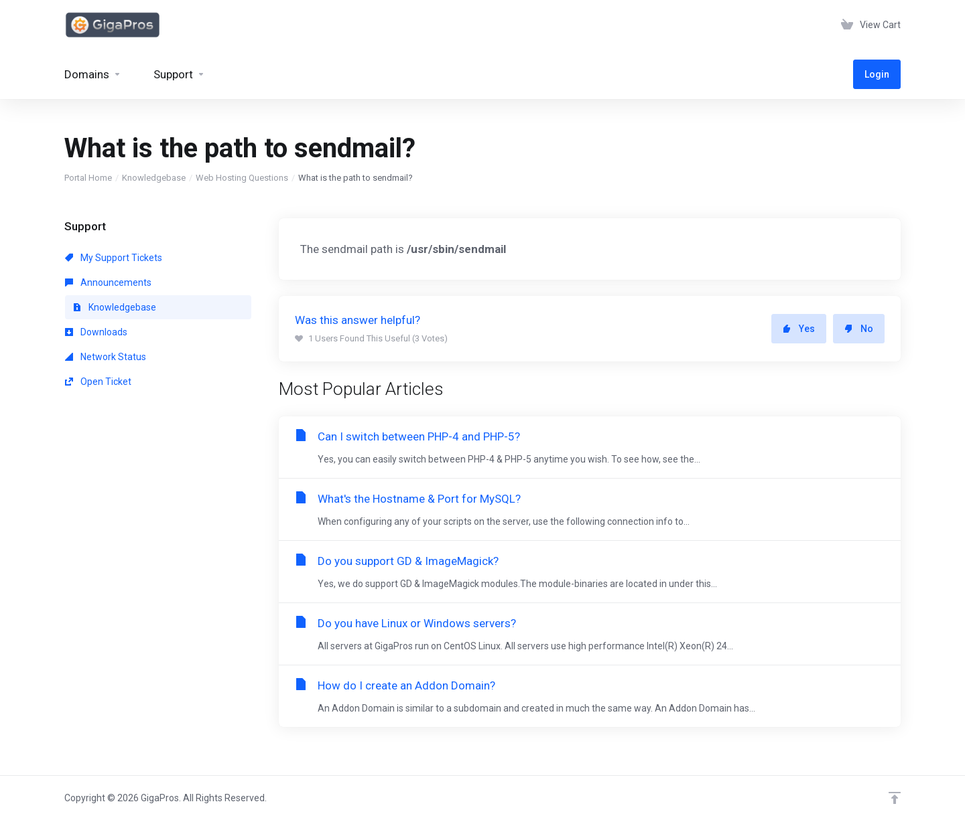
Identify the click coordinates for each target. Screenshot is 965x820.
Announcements (108, 282)
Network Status (105, 356)
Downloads (96, 332)
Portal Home (88, 178)
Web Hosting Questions (242, 178)
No (858, 328)
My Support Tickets (113, 257)
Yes (799, 328)
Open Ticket (98, 381)
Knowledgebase (154, 178)
